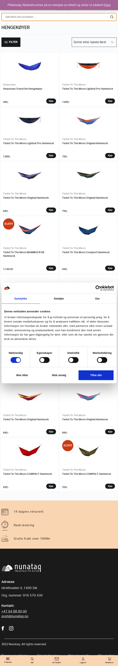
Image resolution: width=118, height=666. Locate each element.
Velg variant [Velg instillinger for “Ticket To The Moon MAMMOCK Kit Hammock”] (51, 268)
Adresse (7, 582)
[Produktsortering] (94, 42)
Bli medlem (57, 662)
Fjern (107, 5)
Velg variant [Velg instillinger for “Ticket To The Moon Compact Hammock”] (110, 268)
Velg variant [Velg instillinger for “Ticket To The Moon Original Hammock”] (110, 155)
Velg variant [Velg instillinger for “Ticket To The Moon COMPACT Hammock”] (51, 486)
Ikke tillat (22, 375)
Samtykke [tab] (20, 298)
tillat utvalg (59, 375)
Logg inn (83, 662)
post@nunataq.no (14, 616)
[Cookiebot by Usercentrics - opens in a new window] (98, 288)
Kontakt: (7, 606)
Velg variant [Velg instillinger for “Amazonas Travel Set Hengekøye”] (51, 101)
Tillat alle (96, 375)
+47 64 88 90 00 (14, 611)
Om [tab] (97, 298)
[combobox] (59, 17)
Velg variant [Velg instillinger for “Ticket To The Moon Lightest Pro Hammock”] (110, 101)
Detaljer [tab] (59, 298)
